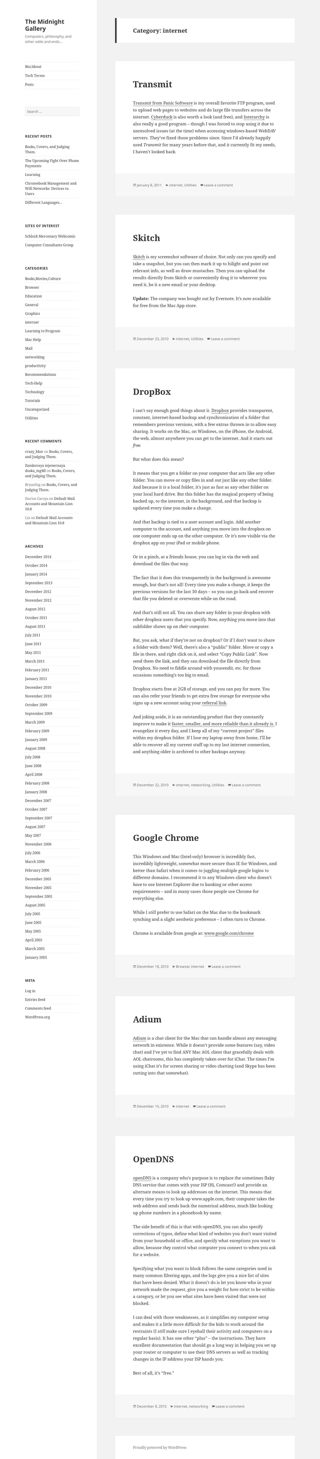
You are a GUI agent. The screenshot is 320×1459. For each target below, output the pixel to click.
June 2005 (33, 922)
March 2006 (35, 861)
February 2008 (37, 783)
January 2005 (36, 957)
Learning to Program (42, 331)
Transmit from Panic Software (163, 103)
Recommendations (40, 374)
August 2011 (35, 626)
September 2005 (38, 896)
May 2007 (33, 835)
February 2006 (37, 870)
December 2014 (38, 556)
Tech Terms (35, 75)
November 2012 (38, 600)
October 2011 (36, 617)
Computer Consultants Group (49, 245)
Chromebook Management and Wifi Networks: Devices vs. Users (51, 188)
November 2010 (38, 696)
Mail (28, 348)
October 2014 (36, 565)
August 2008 (35, 748)
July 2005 (32, 913)
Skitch (146, 237)
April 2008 (33, 774)
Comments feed (38, 1008)
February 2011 (37, 670)
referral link (214, 703)
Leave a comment (218, 185)
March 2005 (35, 948)
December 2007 (38, 800)
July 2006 (32, 852)
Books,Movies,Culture (43, 278)
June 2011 (33, 643)
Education (33, 296)
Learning (32, 174)
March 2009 (35, 722)
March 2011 (35, 661)
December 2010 (38, 687)
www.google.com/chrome (229, 933)
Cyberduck (161, 117)
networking (34, 357)
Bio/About (33, 66)
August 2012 (35, 609)
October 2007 (36, 809)
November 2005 (38, 887)
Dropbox (220, 410)
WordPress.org (37, 1017)
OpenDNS (153, 1159)
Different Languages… (43, 202)
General (31, 304)
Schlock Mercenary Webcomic (50, 236)
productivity (35, 365)
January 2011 (36, 678)
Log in (30, 990)
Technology (34, 392)
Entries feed (35, 999)
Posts (29, 84)
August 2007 (35, 826)
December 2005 (38, 879)
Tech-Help (33, 383)
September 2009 (38, 713)
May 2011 (33, 652)
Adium (147, 1019)
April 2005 (33, 940)
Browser (32, 287)
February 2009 (37, 731)
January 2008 (36, 791)
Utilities (31, 418)
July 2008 (32, 757)
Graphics (32, 313)
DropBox (152, 391)
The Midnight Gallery (44, 24)
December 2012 (38, 591)
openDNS (142, 1178)
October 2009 (36, 704)
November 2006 (38, 844)
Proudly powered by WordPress (159, 1447)
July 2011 (32, 635)
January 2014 (36, 574)
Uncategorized (37, 409)
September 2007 (38, 818)
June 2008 (33, 765)
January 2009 (36, 739)
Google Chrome (166, 837)
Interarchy (254, 117)
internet (32, 322)
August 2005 (35, 905)
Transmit (152, 84)
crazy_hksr (34, 451)
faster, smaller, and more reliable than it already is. (223, 724)
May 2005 (33, 931)
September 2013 (38, 582)
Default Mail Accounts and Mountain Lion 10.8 (50, 503)
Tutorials (32, 400)
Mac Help (33, 339)
